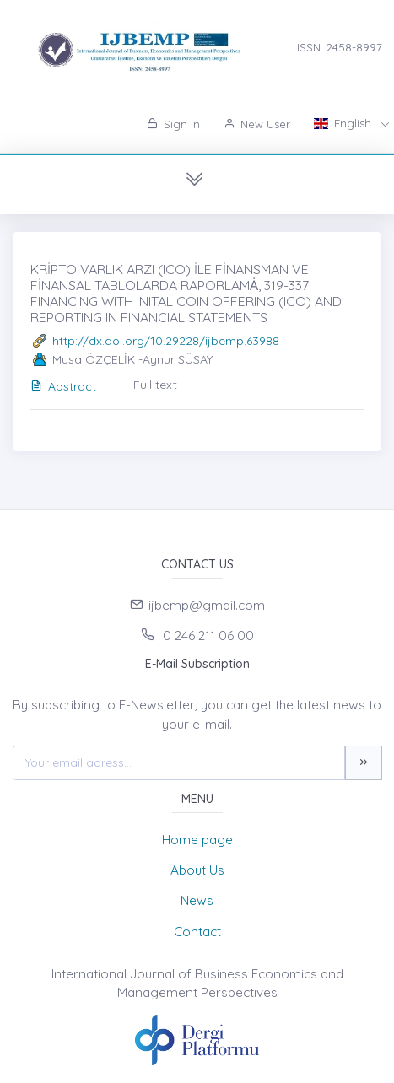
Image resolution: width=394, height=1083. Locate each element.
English (344, 123)
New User (257, 124)
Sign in (173, 124)
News (197, 900)
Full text (155, 384)
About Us (197, 870)
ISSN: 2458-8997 (339, 47)
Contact (197, 932)
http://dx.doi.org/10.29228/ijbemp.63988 (165, 340)
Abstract (63, 386)
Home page (197, 840)
